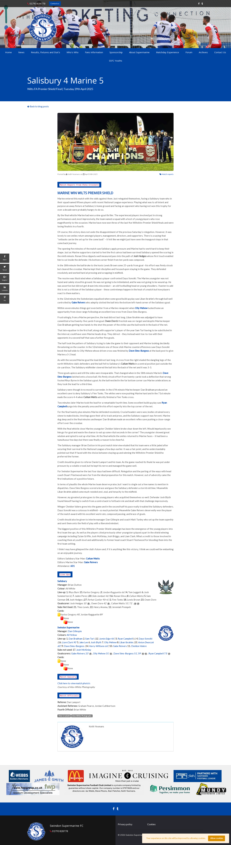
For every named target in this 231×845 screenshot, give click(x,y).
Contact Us (220, 52)
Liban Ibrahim (126, 642)
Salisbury (62, 581)
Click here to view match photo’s (73, 683)
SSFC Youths (115, 60)
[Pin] (4, 299)
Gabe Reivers (120, 646)
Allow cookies (216, 838)
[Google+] (4, 278)
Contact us (54, 3)
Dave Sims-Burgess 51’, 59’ (127, 653)
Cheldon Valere (139, 646)
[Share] (4, 258)
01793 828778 (36, 3)
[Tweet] (4, 268)
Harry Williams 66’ (98, 646)
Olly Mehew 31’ (101, 653)
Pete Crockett (64, 716)
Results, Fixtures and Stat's (45, 52)
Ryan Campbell (125, 638)
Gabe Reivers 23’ (80, 653)
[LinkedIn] (4, 288)
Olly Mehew (110, 642)
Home (8, 52)
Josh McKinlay (83, 649)
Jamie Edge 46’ (106, 638)
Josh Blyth (96, 642)
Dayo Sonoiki (145, 638)
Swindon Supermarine (68, 627)
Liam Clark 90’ (69, 642)
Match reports (166, 174)
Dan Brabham (76, 638)
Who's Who (72, 52)
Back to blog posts (38, 106)
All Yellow (72, 634)
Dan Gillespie (75, 631)
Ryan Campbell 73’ (157, 653)
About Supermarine (139, 52)
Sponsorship (116, 52)
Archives (203, 52)
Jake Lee (83, 642)
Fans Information (94, 52)
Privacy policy (125, 824)
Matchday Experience (167, 52)
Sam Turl (89, 638)
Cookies (151, 824)
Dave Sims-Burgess (74, 646)
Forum (188, 52)
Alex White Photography (82, 716)
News (21, 52)
